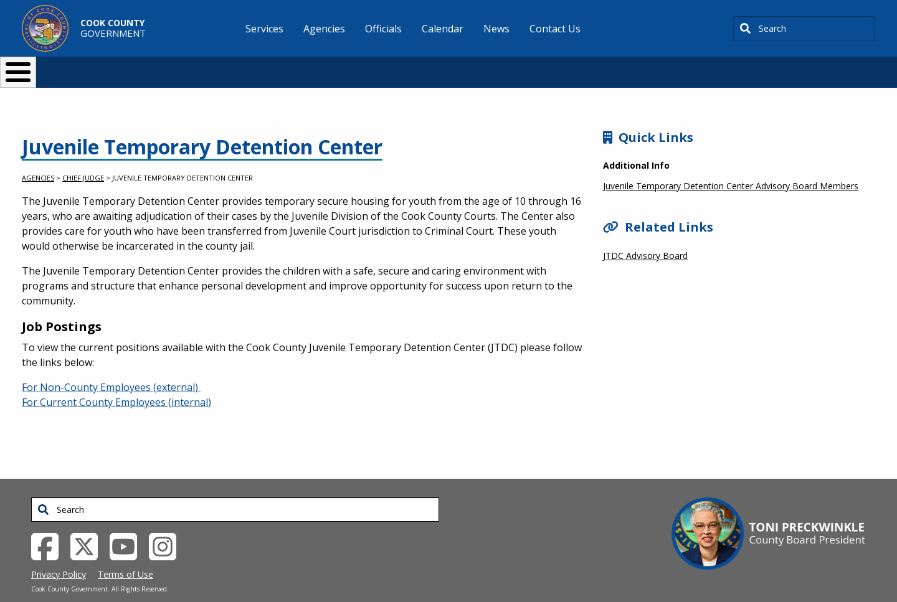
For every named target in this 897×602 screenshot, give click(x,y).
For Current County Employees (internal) (116, 381)
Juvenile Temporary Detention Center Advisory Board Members (730, 165)
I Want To (199, 67)
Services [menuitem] (264, 28)
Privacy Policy (58, 554)
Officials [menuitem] (383, 28)
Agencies (38, 157)
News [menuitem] (496, 28)
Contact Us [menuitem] (555, 28)
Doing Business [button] (414, 67)
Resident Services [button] (316, 67)
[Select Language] (661, 67)
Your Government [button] (521, 67)
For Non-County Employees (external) (111, 367)
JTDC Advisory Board (645, 235)
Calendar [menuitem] (442, 28)
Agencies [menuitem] (324, 28)
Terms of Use (125, 554)
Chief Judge (83, 157)
